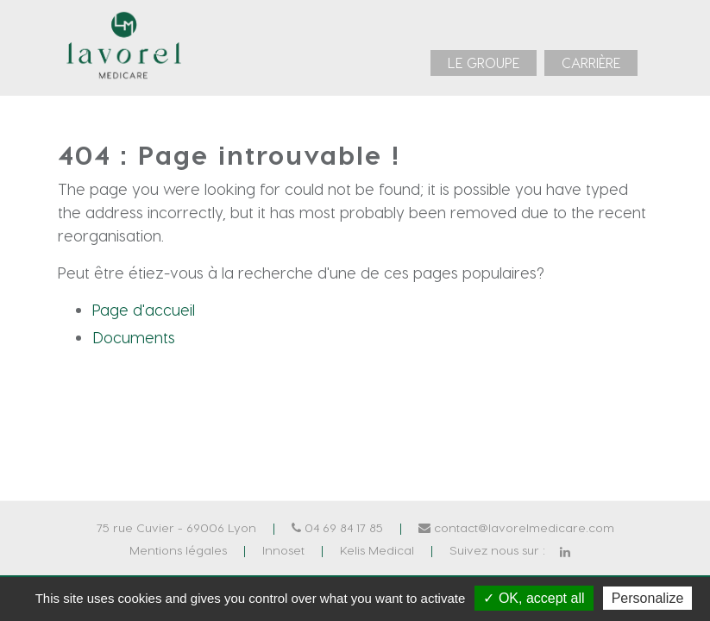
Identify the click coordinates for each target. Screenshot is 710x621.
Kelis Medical (377, 550)
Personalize (648, 598)
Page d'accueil (143, 309)
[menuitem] (483, 63)
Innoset (283, 550)
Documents (133, 337)
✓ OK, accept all (533, 598)
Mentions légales (178, 550)
